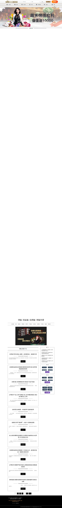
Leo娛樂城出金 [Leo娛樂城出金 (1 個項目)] (45, 389)
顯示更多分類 (47, 382)
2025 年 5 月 (44, 370)
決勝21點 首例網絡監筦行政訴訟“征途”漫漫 (23, 382)
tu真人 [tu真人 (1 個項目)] (50, 389)
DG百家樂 (19, 498)
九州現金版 (50, 380)
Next (30, 493)
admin (27, 356)
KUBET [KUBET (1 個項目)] (45, 387)
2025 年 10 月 (50, 367)
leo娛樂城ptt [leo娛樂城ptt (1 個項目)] (49, 387)
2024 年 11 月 (50, 370)
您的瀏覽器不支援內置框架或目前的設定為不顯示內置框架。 (31, 14)
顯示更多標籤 (47, 392)
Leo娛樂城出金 (44, 380)
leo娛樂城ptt (50, 377)
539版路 (44, 377)
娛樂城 (13, 498)
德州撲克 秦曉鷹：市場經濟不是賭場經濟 (23, 409)
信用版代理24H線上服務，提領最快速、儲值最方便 (23, 354)
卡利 (16, 498)
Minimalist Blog (35, 506)
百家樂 (15, 498)
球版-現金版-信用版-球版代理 (31, 320)
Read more (23, 361)
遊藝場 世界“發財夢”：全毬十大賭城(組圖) (23, 422)
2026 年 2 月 (44, 367)
